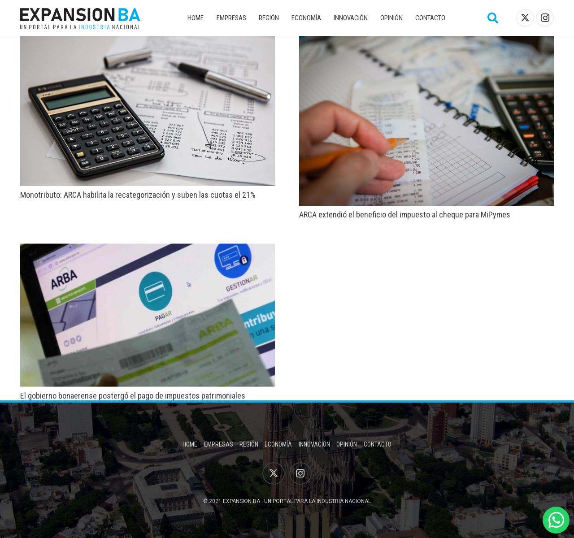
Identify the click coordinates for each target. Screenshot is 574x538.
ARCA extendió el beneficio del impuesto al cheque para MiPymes (404, 214)
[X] (525, 18)
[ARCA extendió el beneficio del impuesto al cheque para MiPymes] (426, 42)
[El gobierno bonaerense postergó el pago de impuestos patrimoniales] (147, 249)
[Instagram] (545, 18)
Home (190, 444)
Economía (278, 444)
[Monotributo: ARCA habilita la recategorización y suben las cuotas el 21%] (147, 42)
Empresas (218, 444)
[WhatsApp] (556, 520)
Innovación (314, 444)
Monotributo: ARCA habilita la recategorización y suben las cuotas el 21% (138, 195)
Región (248, 444)
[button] (493, 18)
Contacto (377, 444)
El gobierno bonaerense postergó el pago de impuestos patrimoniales (132, 395)
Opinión (346, 444)
